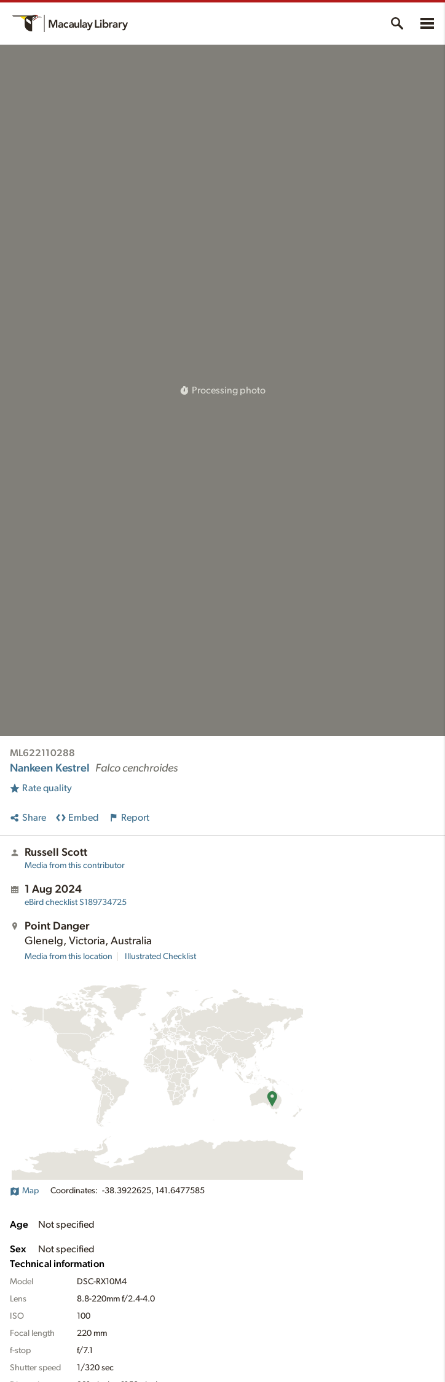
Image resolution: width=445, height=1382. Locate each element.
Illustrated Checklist (160, 956)
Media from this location (68, 956)
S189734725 (76, 902)
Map (24, 1191)
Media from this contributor (75, 865)
